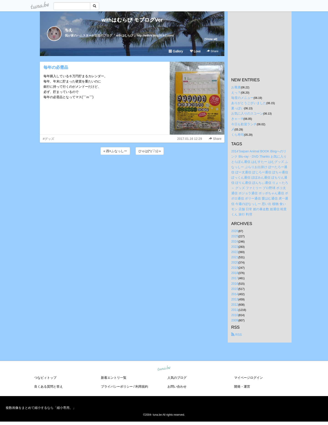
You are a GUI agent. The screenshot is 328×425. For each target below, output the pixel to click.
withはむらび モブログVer (132, 20)
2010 (234, 315)
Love (195, 51)
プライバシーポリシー (117, 386)
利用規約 (141, 386)
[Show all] (211, 39)
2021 (234, 257)
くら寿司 (237, 134)
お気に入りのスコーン (247, 113)
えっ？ (236, 92)
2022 (234, 252)
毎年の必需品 (56, 67)
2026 (234, 231)
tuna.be (164, 368)
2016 (234, 283)
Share (212, 51)
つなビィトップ (45, 377)
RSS (236, 334)
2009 (234, 320)
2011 (234, 310)
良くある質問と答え (48, 386)
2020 (234, 262)
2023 (234, 246)
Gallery (176, 51)
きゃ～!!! (237, 118)
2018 (234, 273)
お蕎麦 (236, 87)
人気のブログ (177, 377)
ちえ (68, 30)
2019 (234, 267)
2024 (234, 241)
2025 (234, 236)
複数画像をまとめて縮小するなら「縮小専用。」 (41, 408)
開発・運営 (242, 386)
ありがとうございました (248, 103)
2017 (234, 278)
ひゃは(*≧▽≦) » (149, 151)
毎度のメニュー (242, 98)
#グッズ (48, 139)
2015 (234, 289)
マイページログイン (248, 377)
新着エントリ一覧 (113, 377)
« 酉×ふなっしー (115, 151)
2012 (234, 304)
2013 (234, 299)
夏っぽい (237, 108)
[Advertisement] (132, 168)
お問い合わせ (177, 386)
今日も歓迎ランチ (244, 124)
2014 (234, 294)
